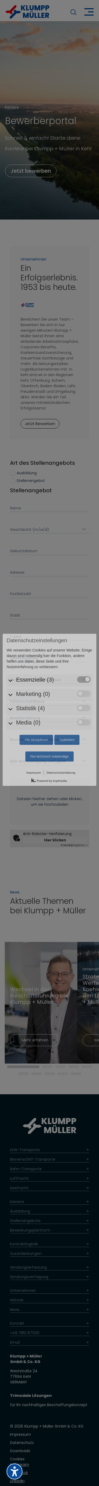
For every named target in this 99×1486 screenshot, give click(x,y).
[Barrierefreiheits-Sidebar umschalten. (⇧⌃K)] (14, 1471)
